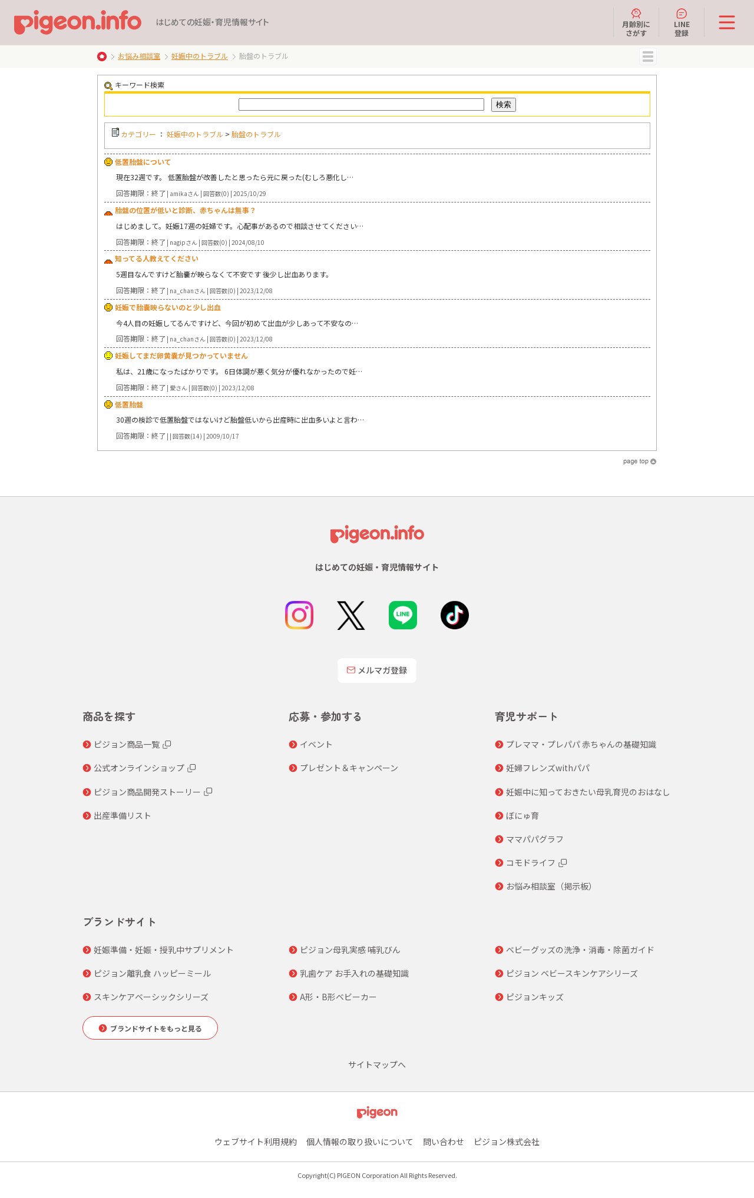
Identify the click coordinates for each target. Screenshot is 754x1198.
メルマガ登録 (377, 670)
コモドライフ (530, 862)
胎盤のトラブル (256, 134)
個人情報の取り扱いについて (360, 1141)
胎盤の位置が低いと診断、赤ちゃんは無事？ (185, 210)
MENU (648, 56)
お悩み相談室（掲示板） (551, 886)
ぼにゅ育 (522, 815)
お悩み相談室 (139, 56)
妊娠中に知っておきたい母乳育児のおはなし (588, 792)
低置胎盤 (129, 404)
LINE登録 (682, 22)
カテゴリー (138, 134)
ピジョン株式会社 (507, 1141)
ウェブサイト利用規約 (255, 1141)
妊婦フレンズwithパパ (548, 768)
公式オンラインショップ (139, 768)
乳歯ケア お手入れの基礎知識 (354, 973)
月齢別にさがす (636, 22)
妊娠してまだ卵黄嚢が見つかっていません (181, 355)
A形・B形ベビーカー (338, 997)
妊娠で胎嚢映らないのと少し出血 (168, 307)
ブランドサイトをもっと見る (156, 1028)
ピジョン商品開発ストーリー (147, 792)
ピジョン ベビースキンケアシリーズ (572, 973)
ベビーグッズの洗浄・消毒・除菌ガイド (580, 949)
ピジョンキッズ (535, 997)
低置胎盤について (143, 162)
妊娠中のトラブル (199, 56)
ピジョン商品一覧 (127, 744)
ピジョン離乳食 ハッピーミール (152, 973)
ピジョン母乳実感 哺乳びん (350, 949)
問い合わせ (443, 1141)
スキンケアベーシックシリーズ (151, 997)
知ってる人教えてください (157, 258)
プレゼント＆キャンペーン (349, 768)
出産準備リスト (122, 815)
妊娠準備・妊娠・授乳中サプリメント (164, 949)
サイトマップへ (377, 1064)
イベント (316, 744)
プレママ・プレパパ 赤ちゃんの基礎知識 (581, 744)
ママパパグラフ (535, 839)
